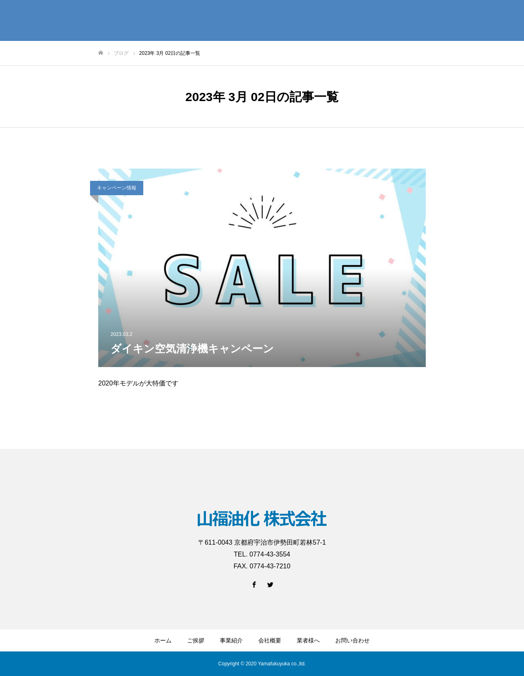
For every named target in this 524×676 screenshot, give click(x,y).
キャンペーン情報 (116, 188)
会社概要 (269, 640)
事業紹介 (231, 640)
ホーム (163, 640)
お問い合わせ (352, 640)
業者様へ (308, 640)
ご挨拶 (195, 640)
